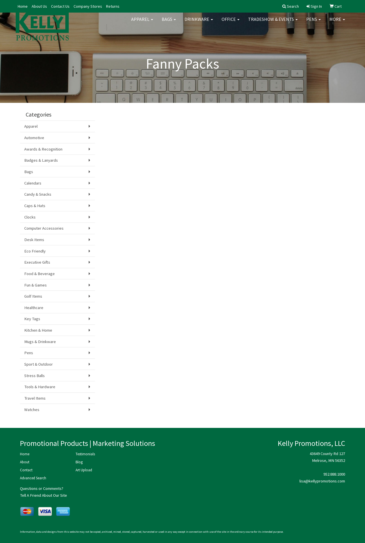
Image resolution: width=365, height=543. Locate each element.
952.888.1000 (334, 474)
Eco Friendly (35, 251)
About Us (39, 6)
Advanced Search (33, 478)
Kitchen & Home (38, 330)
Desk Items (34, 239)
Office (231, 23)
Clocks (30, 217)
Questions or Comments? (41, 488)
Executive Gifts (37, 262)
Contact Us (60, 6)
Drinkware (198, 23)
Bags (169, 23)
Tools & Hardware (39, 386)
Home (23, 6)
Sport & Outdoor (38, 364)
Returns (112, 6)
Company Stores (88, 6)
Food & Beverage (39, 273)
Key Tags (32, 318)
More (337, 23)
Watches (31, 409)
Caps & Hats (34, 205)
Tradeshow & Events (273, 23)
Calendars (32, 183)
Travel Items (35, 398)
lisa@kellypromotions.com (322, 481)
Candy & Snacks (37, 194)
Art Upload (84, 470)
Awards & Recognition (43, 149)
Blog (79, 462)
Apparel (142, 23)
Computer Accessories (44, 228)
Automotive (34, 137)
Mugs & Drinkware (40, 341)
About (24, 462)
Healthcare (33, 307)
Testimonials (85, 454)
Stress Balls (34, 375)
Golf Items (33, 296)
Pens (313, 23)
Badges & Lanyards (41, 160)
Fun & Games (35, 285)
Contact (26, 470)
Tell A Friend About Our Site (43, 495)
